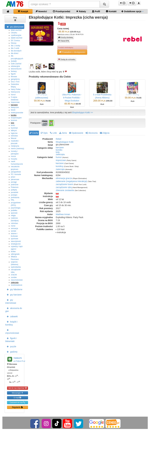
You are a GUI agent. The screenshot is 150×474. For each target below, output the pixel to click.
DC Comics (15, 41)
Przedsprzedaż (61, 11)
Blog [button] (15, 19)
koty (12, 123)
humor (59, 157)
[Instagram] (46, 423)
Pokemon (15, 187)
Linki (53, 133)
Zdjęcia (104, 133)
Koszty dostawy (65, 37)
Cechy (34, 133)
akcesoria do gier (13, 309)
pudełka (14, 210)
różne (13, 226)
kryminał (14, 128)
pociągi (14, 182)
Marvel (13, 138)
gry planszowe (14, 26)
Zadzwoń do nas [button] (17, 402)
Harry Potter (16, 89)
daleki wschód (16, 38)
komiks (13, 115)
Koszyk (23, 11)
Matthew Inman (63, 214)
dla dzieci (14, 53)
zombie (14, 277)
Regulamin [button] (17, 407)
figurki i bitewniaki (11, 339)
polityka (14, 190)
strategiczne (16, 244)
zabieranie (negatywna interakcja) (71, 181)
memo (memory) (17, 148)
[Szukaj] (104, 4)
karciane (14, 105)
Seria (63, 133)
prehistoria (15, 197)
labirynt (14, 130)
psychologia (15, 208)
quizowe (14, 213)
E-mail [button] (17, 398)
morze (13, 156)
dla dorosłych (16, 51)
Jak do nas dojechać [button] (17, 388)
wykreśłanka (16, 267)
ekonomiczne (16, 69)
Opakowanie (76, 133)
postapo (14, 195)
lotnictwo (14, 136)
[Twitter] (79, 423)
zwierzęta (15, 282)
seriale (13, 231)
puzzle (10, 346)
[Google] (96, 423)
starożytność (16, 241)
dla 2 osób (15, 48)
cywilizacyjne (16, 35)
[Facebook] (35, 423)
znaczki (14, 275)
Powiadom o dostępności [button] (72, 52)
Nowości (41, 11)
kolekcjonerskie (17, 113)
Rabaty (81, 11)
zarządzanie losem (64, 184)
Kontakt (111, 11)
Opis (44, 133)
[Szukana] (64, 4)
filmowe (14, 77)
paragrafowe (16, 172)
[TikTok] (56, 423)
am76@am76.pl (19, 361)
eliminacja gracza (64, 178)
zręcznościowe (17, 280)
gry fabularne (13, 289)
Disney (13, 43)
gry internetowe (10, 301)
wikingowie (15, 254)
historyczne (15, 92)
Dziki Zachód (16, 64)
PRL (12, 200)
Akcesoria (92, 133)
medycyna (15, 146)
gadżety (11, 351)
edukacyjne (15, 66)
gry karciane (13, 294)
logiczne (14, 133)
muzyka (14, 159)
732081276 (17, 358)
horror (13, 95)
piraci (13, 177)
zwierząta (60, 169)
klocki (13, 110)
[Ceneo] (112, 423)
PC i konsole (16, 174)
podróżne (14, 185)
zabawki (11, 316)
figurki (13, 74)
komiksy (59, 166)
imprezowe (15, 102)
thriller (13, 252)
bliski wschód (16, 30)
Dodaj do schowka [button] (66, 59)
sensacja (14, 228)
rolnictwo (14, 223)
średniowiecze (16, 285)
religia (13, 215)
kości (13, 125)
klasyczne (15, 107)
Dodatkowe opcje (132, 11)
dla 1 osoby (15, 46)
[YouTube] (67, 423)
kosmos (14, 120)
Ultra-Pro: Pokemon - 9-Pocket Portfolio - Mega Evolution (72, 97)
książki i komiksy (11, 323)
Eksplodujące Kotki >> (82, 112)
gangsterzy (15, 79)
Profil (96, 11)
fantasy (14, 71)
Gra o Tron (15, 82)
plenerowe (15, 179)
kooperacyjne (16, 118)
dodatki (14, 61)
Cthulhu (14, 33)
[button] (122, 3)
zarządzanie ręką (64, 187)
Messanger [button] (17, 393)
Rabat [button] (63, 41)
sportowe (14, 239)
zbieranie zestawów (65, 190)
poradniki (14, 192)
